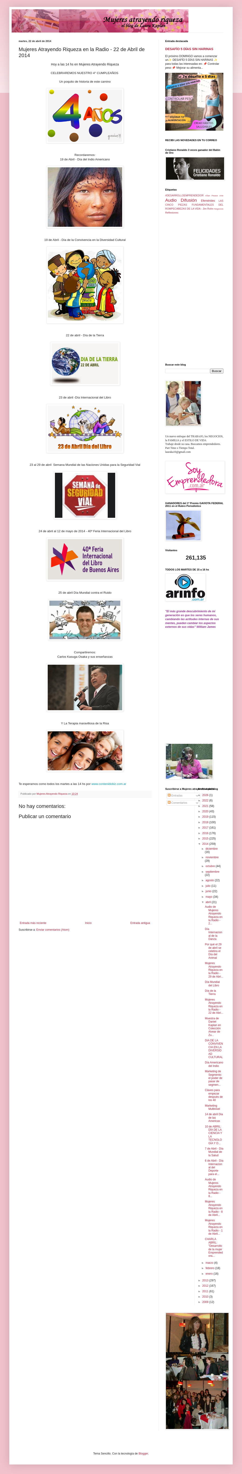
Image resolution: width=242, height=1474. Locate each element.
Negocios (218, 208)
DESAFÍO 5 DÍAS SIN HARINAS (189, 49)
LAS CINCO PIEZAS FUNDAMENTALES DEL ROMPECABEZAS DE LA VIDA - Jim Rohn (194, 204)
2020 (205, 811)
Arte (221, 195)
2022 (205, 800)
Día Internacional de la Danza (213, 934)
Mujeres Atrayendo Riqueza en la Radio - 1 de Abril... (213, 1227)
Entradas (175, 795)
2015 (205, 838)
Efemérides (208, 200)
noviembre (211, 857)
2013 (205, 1280)
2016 (205, 833)
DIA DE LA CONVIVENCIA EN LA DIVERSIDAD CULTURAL (214, 1049)
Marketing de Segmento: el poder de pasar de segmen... (213, 1078)
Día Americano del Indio (214, 1064)
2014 (205, 844)
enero (209, 1273)
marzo (209, 1262)
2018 (205, 822)
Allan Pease (211, 195)
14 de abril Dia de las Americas (214, 1118)
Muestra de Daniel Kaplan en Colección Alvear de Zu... (213, 1027)
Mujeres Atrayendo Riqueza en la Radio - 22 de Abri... (214, 1006)
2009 (205, 1302)
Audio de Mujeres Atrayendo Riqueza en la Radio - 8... (213, 1188)
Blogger (143, 1453)
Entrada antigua (140, 923)
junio (208, 891)
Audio (171, 200)
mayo (209, 896)
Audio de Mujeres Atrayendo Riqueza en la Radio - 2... (213, 915)
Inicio (88, 923)
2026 (205, 795)
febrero (210, 1268)
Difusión (189, 200)
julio (208, 886)
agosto (210, 880)
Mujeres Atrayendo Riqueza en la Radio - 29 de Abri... (214, 970)
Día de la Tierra (210, 992)
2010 (205, 1296)
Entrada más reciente (33, 923)
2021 (205, 806)
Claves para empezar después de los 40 (214, 1095)
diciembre (211, 848)
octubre (210, 866)
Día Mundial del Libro (212, 983)
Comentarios (177, 802)
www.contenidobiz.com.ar (108, 784)
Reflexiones (171, 212)
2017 (205, 827)
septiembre (212, 871)
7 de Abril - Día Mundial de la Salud (214, 1152)
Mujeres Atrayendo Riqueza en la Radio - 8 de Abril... (213, 1208)
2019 (205, 816)
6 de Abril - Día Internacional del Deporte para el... (214, 1167)
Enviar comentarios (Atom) (52, 929)
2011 (205, 1291)
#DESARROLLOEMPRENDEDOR (184, 195)
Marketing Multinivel (212, 1107)
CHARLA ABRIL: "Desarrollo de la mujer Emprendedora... (214, 1247)
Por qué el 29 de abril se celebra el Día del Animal (213, 951)
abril (208, 902)
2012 (205, 1285)
